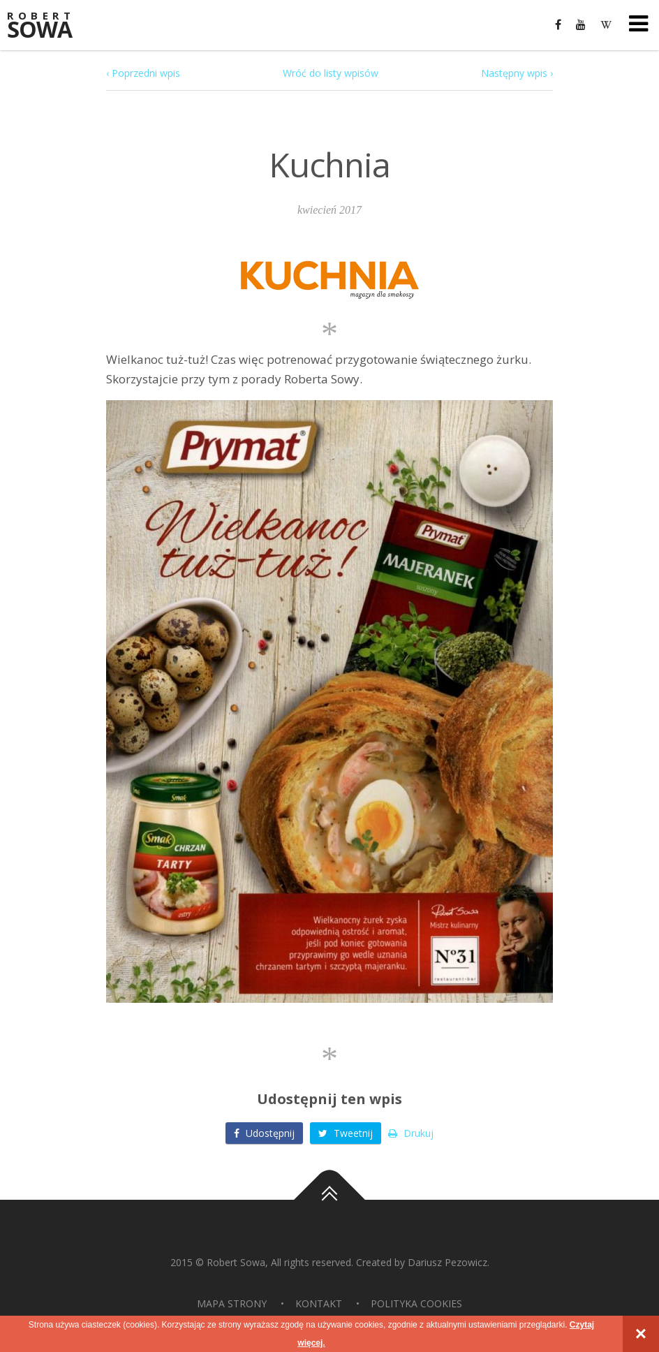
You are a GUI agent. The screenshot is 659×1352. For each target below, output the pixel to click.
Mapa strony (232, 1303)
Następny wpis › (517, 73)
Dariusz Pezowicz (447, 1262)
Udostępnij (264, 1133)
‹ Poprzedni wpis (143, 73)
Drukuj (411, 1133)
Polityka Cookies (416, 1303)
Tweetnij (345, 1133)
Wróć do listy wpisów (330, 73)
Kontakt (318, 1303)
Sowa (49, 26)
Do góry (329, 1199)
